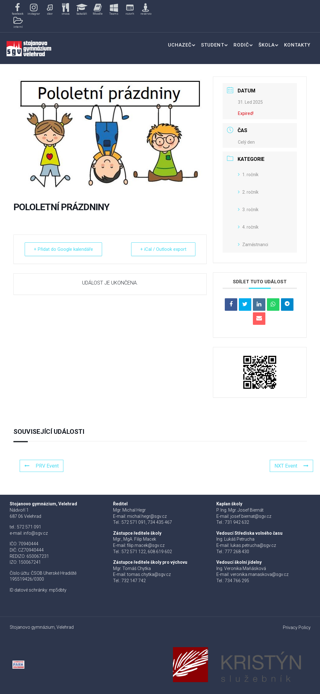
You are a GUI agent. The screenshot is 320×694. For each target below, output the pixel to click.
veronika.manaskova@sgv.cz (259, 574)
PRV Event (41, 466)
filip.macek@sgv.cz (146, 545)
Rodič (241, 45)
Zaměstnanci (253, 244)
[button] (18, 9)
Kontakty (297, 45)
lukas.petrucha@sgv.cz (253, 545)
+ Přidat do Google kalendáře (63, 249)
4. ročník (248, 227)
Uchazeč (180, 45)
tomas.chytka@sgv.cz (149, 574)
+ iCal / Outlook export (163, 249)
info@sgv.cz (35, 533)
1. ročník (248, 174)
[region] (82, 16)
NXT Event (291, 466)
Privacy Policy (297, 627)
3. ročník (248, 209)
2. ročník (248, 192)
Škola (266, 45)
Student (212, 45)
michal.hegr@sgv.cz (147, 516)
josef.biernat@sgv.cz (250, 516)
